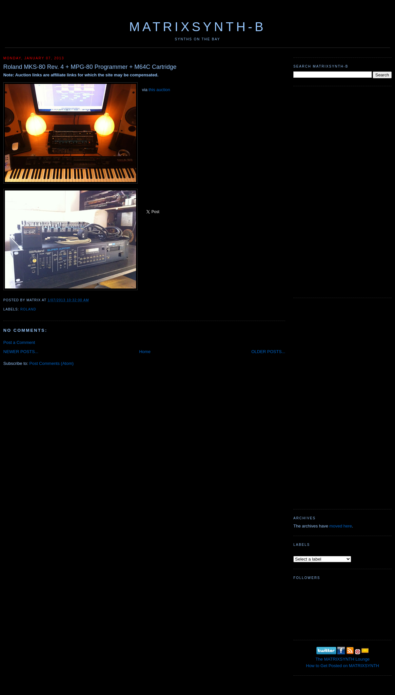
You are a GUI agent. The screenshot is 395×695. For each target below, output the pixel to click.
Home (144, 351)
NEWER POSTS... (20, 351)
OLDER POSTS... (268, 351)
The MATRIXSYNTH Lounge (342, 659)
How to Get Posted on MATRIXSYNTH (342, 665)
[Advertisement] (314, 191)
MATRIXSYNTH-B (197, 27)
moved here (340, 526)
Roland (28, 309)
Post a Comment (19, 342)
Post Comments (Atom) (52, 363)
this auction (159, 89)
